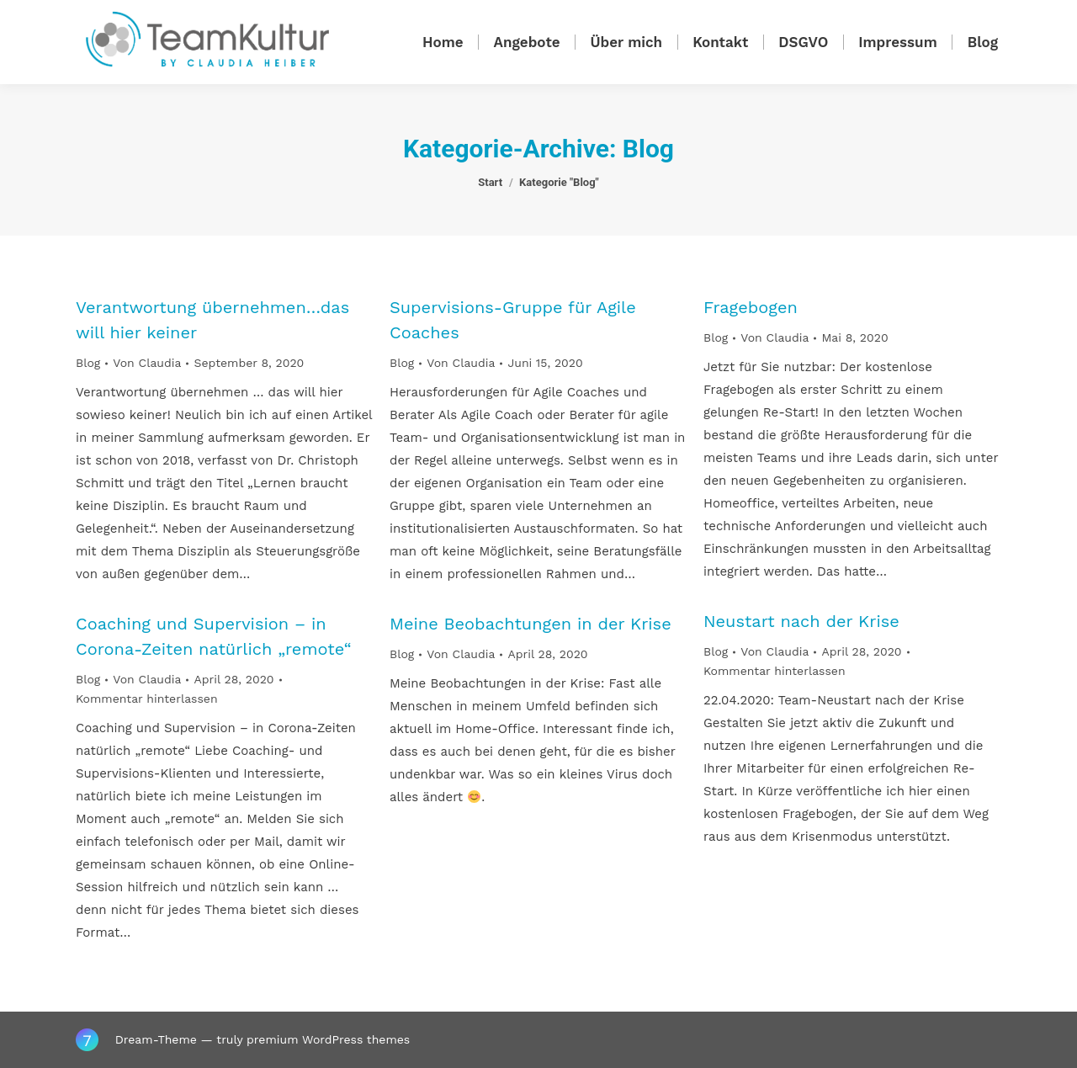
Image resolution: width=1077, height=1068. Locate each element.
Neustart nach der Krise (801, 621)
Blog (88, 362)
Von (147, 362)
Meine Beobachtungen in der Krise (530, 624)
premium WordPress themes (328, 1039)
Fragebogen (750, 307)
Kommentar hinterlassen (774, 670)
